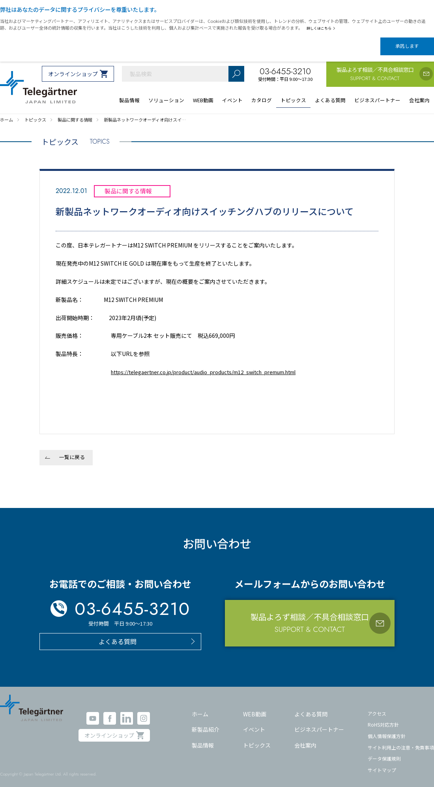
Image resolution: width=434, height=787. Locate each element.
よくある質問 (310, 707)
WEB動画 (254, 707)
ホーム (200, 707)
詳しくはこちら (323, 28)
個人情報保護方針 (387, 729)
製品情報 (203, 738)
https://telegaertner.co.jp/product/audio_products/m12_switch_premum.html (215, 365)
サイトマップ (382, 763)
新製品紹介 (205, 723)
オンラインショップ (73, 67)
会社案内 (305, 738)
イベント (254, 723)
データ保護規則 (384, 751)
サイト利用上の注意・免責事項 (401, 740)
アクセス (377, 706)
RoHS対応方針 (383, 717)
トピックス (257, 738)
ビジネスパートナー (319, 723)
